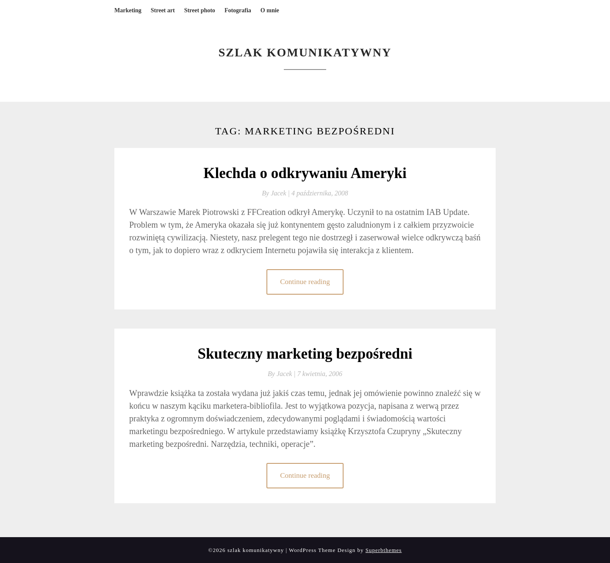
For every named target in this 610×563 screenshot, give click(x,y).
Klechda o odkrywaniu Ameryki (304, 173)
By (276, 193)
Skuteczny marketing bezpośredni (305, 354)
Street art (163, 10)
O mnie (270, 10)
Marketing (127, 10)
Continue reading (305, 282)
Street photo (199, 10)
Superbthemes (384, 550)
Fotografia (238, 10)
